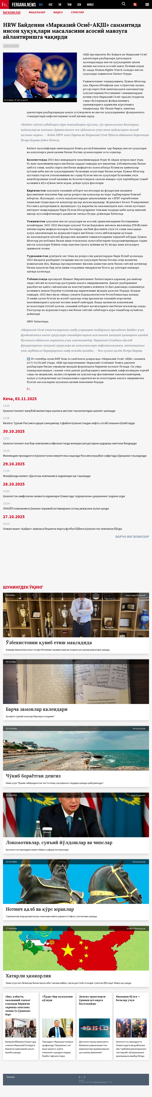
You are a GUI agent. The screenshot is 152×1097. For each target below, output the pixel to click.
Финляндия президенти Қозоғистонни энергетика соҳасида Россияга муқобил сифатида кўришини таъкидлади (74, 455)
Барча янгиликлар (132, 536)
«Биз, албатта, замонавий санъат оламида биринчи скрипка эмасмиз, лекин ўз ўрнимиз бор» (17, 1005)
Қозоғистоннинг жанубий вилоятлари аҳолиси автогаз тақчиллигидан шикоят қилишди (59, 411)
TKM (70, 4)
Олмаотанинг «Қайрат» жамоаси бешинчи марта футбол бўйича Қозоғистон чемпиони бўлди (62, 528)
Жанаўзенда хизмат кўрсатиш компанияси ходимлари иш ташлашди (46, 476)
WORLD (91, 4)
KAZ (41, 4)
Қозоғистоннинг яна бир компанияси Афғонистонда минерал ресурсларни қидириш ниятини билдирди (70, 443)
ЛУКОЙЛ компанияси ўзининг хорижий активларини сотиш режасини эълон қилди (56, 508)
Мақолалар (41, 12)
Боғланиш (11, 1077)
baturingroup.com (100, 1082)
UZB (80, 4)
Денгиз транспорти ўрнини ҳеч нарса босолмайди (92, 1000)
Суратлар (85, 12)
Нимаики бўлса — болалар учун (128, 998)
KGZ (51, 4)
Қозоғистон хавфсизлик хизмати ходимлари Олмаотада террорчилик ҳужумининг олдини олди (64, 496)
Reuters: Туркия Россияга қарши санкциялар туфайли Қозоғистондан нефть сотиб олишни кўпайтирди (69, 423)
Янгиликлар (13, 12)
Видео (64, 12)
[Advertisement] (76, 562)
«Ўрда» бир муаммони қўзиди (57, 998)
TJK (60, 4)
